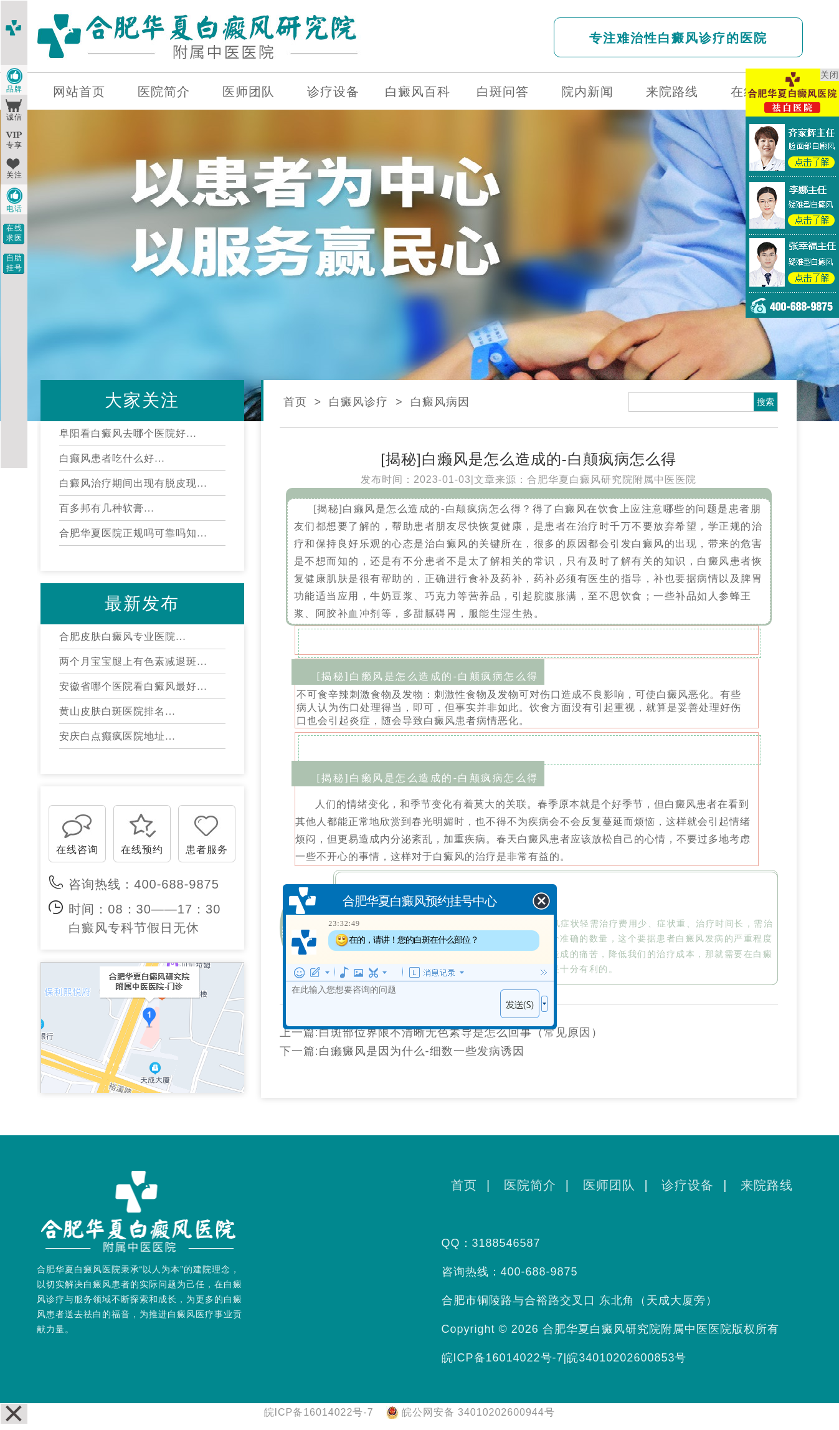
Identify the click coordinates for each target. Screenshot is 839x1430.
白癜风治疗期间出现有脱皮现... (133, 483)
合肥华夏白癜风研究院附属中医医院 (611, 479)
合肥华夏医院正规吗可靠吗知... (133, 533)
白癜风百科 (417, 91)
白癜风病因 (440, 402)
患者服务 (207, 849)
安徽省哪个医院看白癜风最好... (133, 686)
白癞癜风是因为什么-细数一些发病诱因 (421, 1051)
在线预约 (142, 849)
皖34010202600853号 (626, 1357)
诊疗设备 (333, 91)
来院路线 (672, 91)
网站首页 (79, 91)
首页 (295, 402)
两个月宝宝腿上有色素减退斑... (133, 661)
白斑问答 (502, 91)
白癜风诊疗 (358, 402)
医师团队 (248, 91)
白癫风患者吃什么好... (111, 458)
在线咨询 (77, 849)
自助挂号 (14, 263)
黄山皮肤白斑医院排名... (117, 711)
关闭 (829, 75)
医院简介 (164, 91)
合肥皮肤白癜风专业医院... (122, 636)
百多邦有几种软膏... (106, 508)
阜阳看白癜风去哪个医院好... (127, 433)
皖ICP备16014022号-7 (503, 1357)
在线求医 (14, 233)
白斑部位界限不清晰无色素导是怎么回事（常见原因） (461, 1032)
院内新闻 (587, 91)
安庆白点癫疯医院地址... (117, 736)
